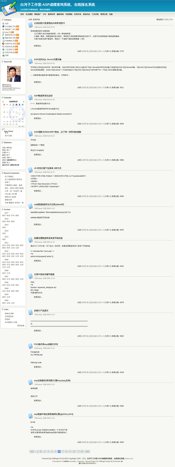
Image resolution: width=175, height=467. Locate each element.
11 (7, 117)
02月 (8, 254)
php (44, 14)
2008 (6, 271)
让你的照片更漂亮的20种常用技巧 (49, 23)
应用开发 (77, 14)
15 (19, 119)
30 (16, 107)
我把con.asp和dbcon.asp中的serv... (13, 197)
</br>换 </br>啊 (11, 194)
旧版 (111, 14)
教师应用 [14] (10, 35)
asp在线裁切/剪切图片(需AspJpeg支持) (52, 380)
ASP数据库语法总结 (43, 96)
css (131, 459)
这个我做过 (9, 176)
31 (4, 129)
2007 (6, 277)
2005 (6, 288)
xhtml (127, 459)
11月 (13, 248)
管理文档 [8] (10, 52)
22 (19, 121)
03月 (4, 227)
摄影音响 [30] (10, 38)
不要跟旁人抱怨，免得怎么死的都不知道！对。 (13, 185)
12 (10, 117)
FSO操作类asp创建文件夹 (46, 344)
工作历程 (95, 14)
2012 (6, 237)
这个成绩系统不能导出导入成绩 (13, 179)
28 (10, 107)
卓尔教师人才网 (11, 322)
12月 (17, 248)
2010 (6, 251)
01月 (4, 245)
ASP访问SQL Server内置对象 (48, 59)
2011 (6, 243)
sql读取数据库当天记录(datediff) (49, 204)
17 (4, 121)
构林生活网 (9, 313)
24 (4, 124)
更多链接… (21, 326)
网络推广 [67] (10, 29)
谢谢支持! (8, 200)
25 (7, 124)
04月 (4, 221)
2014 (6, 225)
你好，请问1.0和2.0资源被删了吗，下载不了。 (14, 188)
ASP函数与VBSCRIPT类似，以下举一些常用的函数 (57, 132)
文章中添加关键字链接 (44, 274)
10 (74, 452)
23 (22, 121)
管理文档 (103, 14)
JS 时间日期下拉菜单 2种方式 (47, 168)
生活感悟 (29, 14)
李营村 (7, 319)
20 (13, 121)
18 (7, 121)
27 (7, 107)
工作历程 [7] (10, 49)
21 (16, 121)
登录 (6, 133)
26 (4, 107)
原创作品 (86, 14)
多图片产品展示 (41, 310)
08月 (17, 215)
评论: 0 (101, 51)
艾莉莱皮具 (9, 316)
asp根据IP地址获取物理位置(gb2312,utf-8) (53, 414)
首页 (22, 14)
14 (16, 117)
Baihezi (8, 84)
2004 (6, 294)
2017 (6, 213)
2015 (6, 219)
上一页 (39, 452)
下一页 (80, 452)
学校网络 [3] (10, 41)
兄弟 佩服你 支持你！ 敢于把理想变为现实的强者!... (14, 203)
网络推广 (37, 14)
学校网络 (68, 14)
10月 (4, 233)
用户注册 (8, 136)
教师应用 (51, 14)
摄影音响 (60, 14)
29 (13, 107)
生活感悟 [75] (10, 26)
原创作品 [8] (10, 47)
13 (13, 117)
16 (22, 119)
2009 (6, 260)
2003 (6, 300)
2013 (6, 231)
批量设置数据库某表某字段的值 (48, 238)
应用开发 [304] (10, 44)
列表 (171, 19)
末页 (87, 452)
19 (10, 121)
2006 (6, 282)
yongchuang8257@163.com (11, 88)
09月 (8, 248)
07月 (13, 215)
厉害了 (7, 182)
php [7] (7, 32)
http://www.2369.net (8, 90)
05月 (4, 215)
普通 (166, 19)
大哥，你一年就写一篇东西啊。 (13, 191)
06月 (8, 215)
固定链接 (93, 51)
